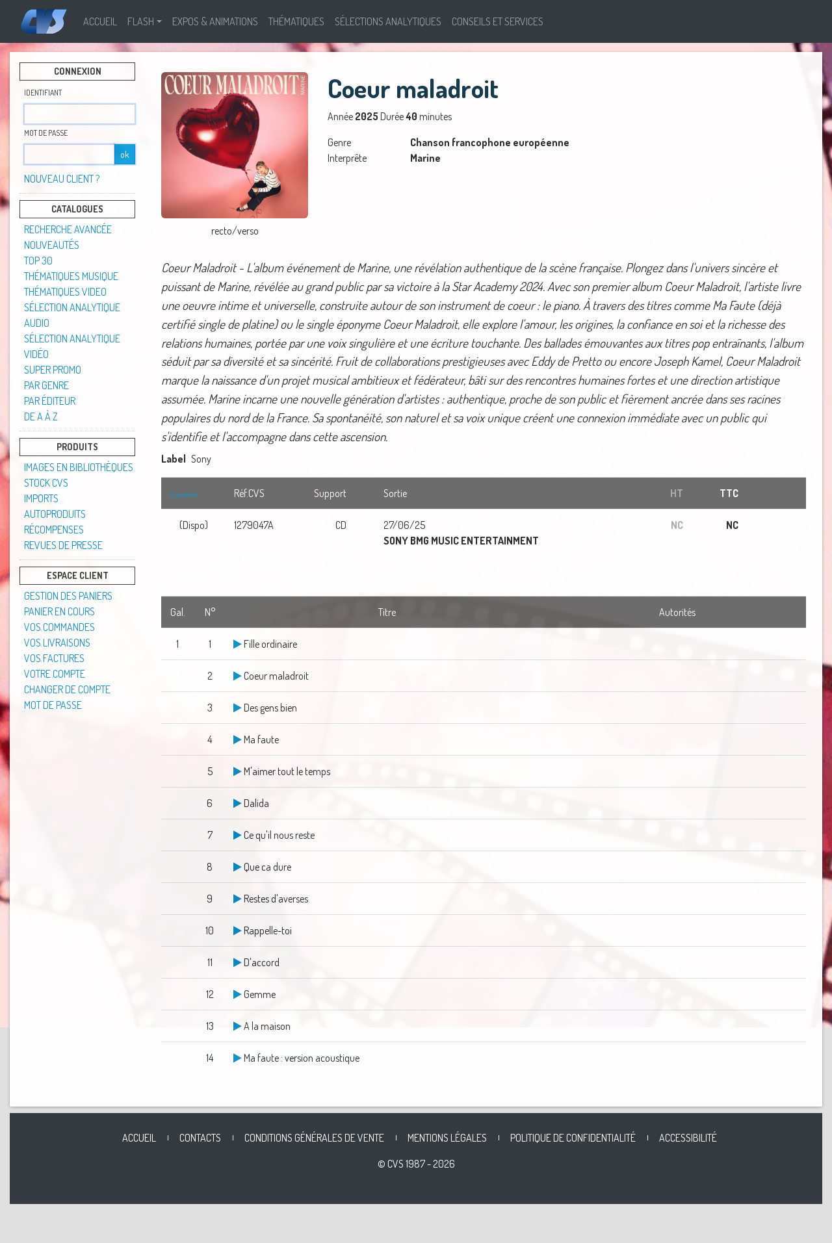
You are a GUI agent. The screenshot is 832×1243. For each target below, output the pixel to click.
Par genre (46, 385)
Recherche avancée (68, 229)
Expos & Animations (215, 21)
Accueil (100, 21)
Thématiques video (65, 291)
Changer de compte (67, 689)
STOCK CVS (46, 482)
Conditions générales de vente (314, 1137)
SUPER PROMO (52, 369)
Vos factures (54, 658)
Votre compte (54, 673)
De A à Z (41, 416)
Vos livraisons (57, 642)
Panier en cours (59, 611)
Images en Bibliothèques (78, 467)
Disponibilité (183, 494)
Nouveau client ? (61, 178)
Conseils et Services (497, 21)
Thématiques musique (71, 276)
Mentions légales (447, 1137)
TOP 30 (38, 260)
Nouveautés (51, 244)
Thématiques (296, 21)
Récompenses (54, 529)
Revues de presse (63, 545)
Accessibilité (688, 1137)
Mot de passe (46, 133)
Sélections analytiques (388, 21)
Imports (41, 498)
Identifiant (43, 92)
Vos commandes (59, 627)
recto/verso (235, 230)
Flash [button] (140, 21)
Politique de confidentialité (573, 1137)
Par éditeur (49, 400)
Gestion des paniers (68, 595)
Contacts (200, 1137)
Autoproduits (55, 513)
